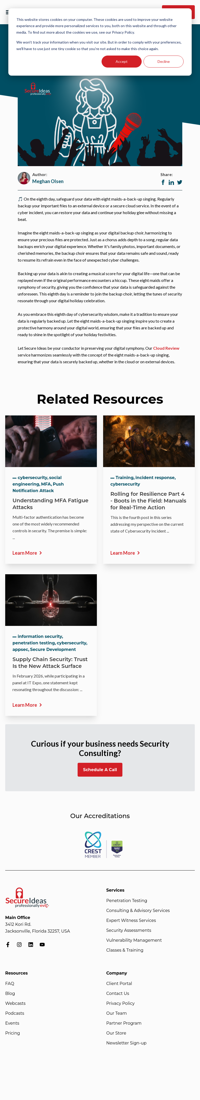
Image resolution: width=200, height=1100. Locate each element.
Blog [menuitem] (10, 993)
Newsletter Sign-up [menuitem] (126, 1043)
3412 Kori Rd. (18, 924)
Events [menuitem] (12, 1023)
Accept (122, 61)
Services (115, 890)
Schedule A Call (100, 769)
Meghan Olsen (48, 181)
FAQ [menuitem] (9, 983)
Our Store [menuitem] (116, 1033)
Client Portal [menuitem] (119, 983)
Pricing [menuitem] (12, 1033)
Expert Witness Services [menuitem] (131, 920)
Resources (16, 973)
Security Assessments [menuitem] (128, 930)
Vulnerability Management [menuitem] (134, 940)
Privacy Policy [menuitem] (120, 1003)
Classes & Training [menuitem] (124, 950)
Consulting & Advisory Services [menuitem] (138, 910)
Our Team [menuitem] (116, 1013)
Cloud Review (166, 348)
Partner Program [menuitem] (123, 1023)
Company (116, 973)
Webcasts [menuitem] (15, 1003)
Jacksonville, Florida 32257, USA (37, 931)
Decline (164, 61)
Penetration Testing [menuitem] (126, 900)
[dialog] (100, 42)
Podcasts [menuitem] (14, 1013)
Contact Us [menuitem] (117, 993)
